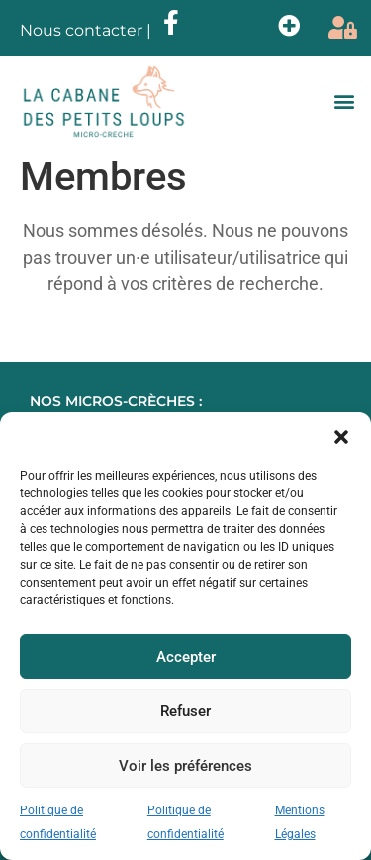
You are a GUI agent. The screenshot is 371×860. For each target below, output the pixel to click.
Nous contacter (81, 30)
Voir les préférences (185, 766)
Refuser (185, 711)
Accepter (186, 657)
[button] (341, 437)
